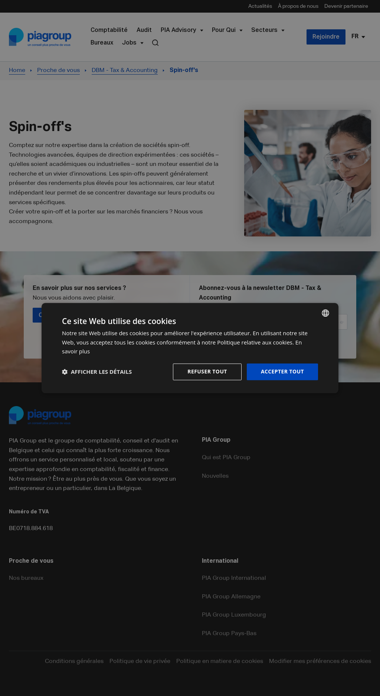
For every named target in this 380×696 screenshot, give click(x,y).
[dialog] (190, 348)
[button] (97, 372)
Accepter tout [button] (282, 371)
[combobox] (325, 313)
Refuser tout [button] (207, 371)
